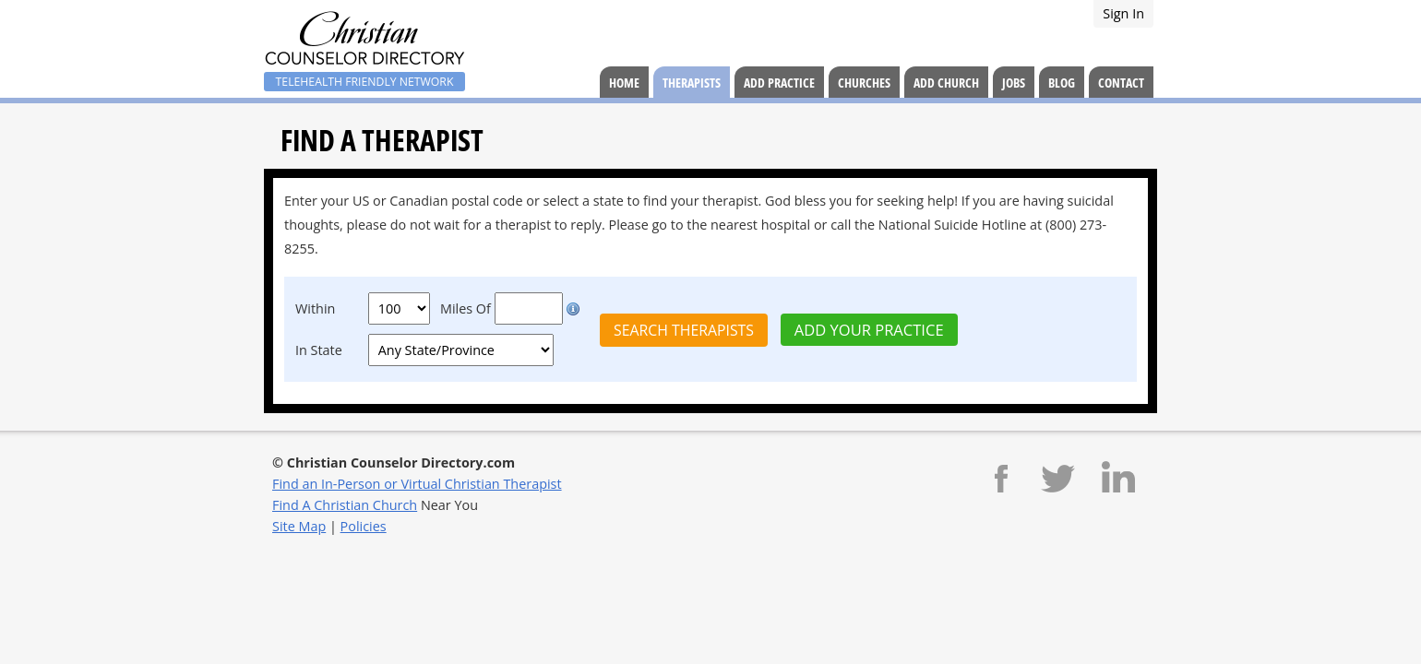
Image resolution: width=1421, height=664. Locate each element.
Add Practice (779, 82)
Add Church (946, 82)
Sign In (1123, 13)
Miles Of (465, 308)
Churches (864, 82)
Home (624, 82)
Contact (1121, 82)
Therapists (692, 82)
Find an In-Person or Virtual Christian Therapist (417, 483)
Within (315, 308)
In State (318, 350)
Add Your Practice (869, 329)
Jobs (1013, 82)
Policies (363, 526)
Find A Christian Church (344, 505)
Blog (1061, 82)
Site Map (299, 526)
